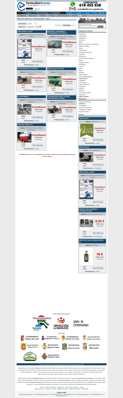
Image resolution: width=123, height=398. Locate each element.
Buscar (100, 26)
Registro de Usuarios (63, 389)
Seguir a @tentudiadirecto (33, 9)
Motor (80, 70)
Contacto (54, 389)
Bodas (81, 48)
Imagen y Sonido (84, 62)
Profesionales (83, 78)
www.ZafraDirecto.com (61, 396)
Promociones (98, 236)
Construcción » (88, 168)
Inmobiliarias (82, 105)
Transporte (82, 94)
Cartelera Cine (60, 387)
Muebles (81, 72)
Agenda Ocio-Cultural (50, 387)
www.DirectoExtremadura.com (26, 394)
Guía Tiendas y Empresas (71, 387)
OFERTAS (82, 103)
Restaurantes (33, 15)
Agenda (70, 13)
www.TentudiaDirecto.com (96, 394)
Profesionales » (29, 65)
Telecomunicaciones (85, 92)
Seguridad (82, 86)
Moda (80, 68)
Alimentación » (90, 143)
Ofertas (87, 13)
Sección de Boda (84, 111)
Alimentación (83, 36)
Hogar (81, 60)
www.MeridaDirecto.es (68, 394)
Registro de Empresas (74, 389)
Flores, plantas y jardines (86, 58)
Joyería (81, 66)
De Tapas (42, 15)
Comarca (28, 13)
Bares (81, 42)
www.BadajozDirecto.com (41, 394)
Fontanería (97, 168)
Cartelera (78, 13)
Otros (37, 65)
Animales (82, 40)
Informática (82, 64)
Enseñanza (82, 56)
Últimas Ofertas (84, 96)
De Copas (52, 15)
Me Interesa (38, 61)
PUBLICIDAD (85, 389)
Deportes (81, 54)
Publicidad (82, 80)
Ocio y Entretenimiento (85, 76)
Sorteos (95, 13)
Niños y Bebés (83, 74)
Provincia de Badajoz (42, 13)
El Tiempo (48, 389)
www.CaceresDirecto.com (55, 394)
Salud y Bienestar (84, 84)
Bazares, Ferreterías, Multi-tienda (88, 44)
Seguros (81, 88)
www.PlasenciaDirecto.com (82, 394)
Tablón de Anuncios (39, 389)
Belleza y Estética (84, 46)
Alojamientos (22, 15)
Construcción (83, 50)
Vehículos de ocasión (85, 109)
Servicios (74, 15)
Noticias (42, 387)
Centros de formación (85, 107)
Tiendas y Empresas (63, 15)
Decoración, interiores (85, 52)
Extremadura (55, 13)
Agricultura (82, 34)
